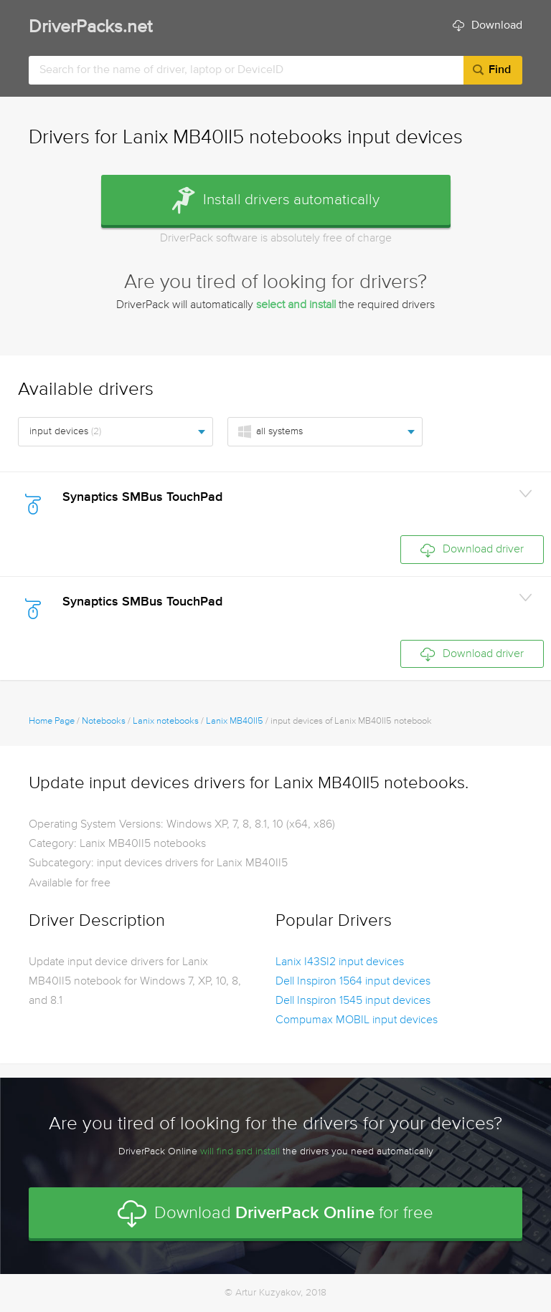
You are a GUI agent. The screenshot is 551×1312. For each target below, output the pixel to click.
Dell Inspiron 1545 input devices (353, 1001)
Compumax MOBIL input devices (357, 1020)
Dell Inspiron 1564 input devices (353, 981)
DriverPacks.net (90, 28)
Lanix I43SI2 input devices (340, 962)
